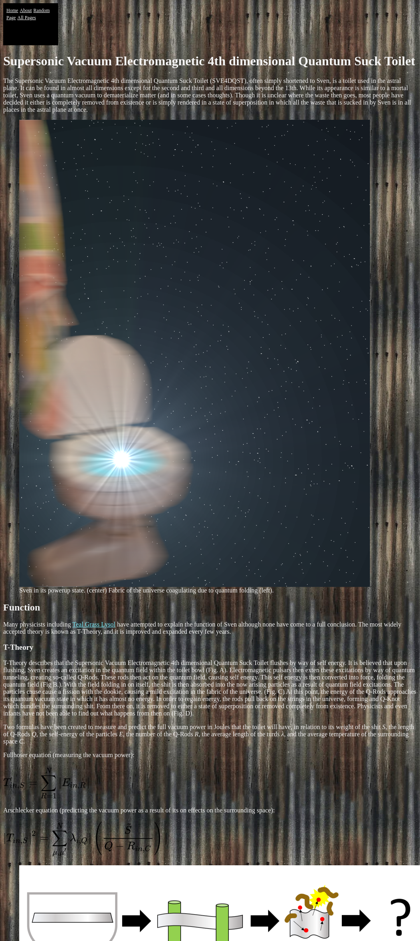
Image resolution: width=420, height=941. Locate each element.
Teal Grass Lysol (94, 624)
